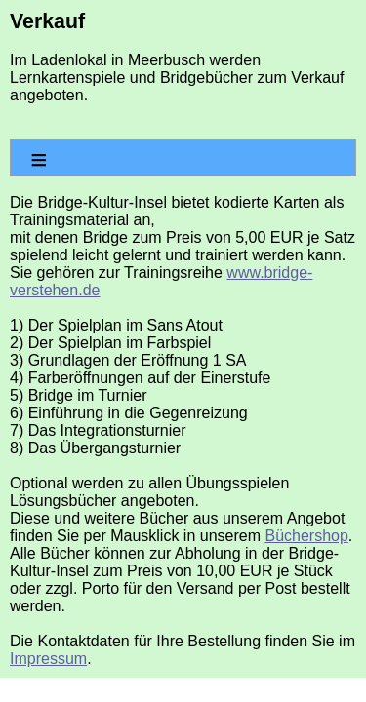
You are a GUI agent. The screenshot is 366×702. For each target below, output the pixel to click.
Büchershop (305, 535)
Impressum (48, 658)
